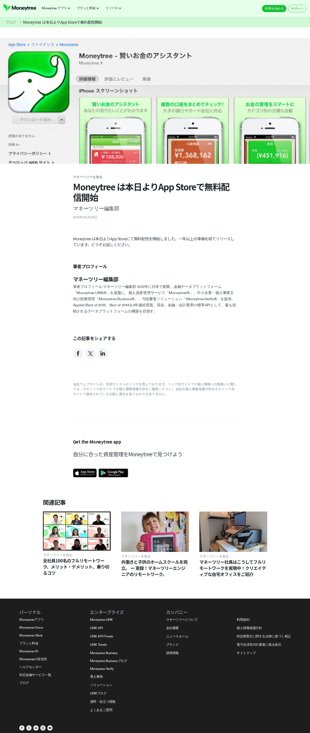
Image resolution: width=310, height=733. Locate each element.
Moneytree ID (28, 651)
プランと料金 (28, 643)
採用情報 (172, 653)
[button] (57, 8)
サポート (297, 8)
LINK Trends (98, 644)
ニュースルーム (177, 636)
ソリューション (101, 685)
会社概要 (172, 628)
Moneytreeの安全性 (33, 659)
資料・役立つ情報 (102, 701)
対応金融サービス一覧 (35, 675)
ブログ (10, 22)
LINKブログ (98, 693)
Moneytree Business (104, 653)
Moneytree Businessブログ (108, 661)
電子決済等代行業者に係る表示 (259, 644)
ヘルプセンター (30, 667)
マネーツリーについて (182, 619)
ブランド (172, 644)
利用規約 (243, 619)
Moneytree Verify (102, 669)
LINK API (96, 628)
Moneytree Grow (31, 627)
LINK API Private (101, 636)
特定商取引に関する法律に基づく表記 (264, 636)
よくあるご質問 (101, 710)
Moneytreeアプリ (31, 619)
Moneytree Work (31, 635)
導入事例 (96, 676)
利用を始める (274, 8)
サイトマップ (246, 653)
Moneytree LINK (101, 619)
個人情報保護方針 (249, 628)
